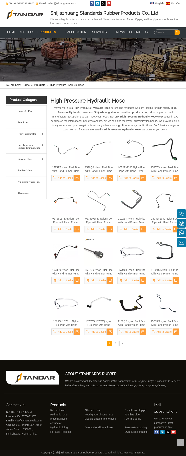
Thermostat (31, 193)
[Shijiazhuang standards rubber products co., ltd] (37, 378)
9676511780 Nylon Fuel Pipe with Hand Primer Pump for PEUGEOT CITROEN (65, 220)
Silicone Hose (31, 159)
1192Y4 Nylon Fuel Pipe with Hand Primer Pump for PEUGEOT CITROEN (132, 220)
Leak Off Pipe (25, 111)
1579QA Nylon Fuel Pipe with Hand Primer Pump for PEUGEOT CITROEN (99, 169)
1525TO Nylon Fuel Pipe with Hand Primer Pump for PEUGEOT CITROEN (165, 169)
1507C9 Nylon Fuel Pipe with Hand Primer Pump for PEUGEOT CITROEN (99, 271)
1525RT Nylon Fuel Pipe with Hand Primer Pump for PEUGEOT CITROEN (66, 169)
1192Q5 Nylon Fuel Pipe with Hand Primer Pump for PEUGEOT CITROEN (132, 323)
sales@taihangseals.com (27, 420)
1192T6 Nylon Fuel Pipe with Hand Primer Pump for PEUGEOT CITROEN (165, 271)
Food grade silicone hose (99, 414)
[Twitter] (167, 432)
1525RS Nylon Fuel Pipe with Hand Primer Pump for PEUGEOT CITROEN (165, 323)
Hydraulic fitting (59, 427)
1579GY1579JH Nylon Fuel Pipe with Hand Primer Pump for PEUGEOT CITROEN (65, 323)
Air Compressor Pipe (29, 182)
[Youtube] (173, 432)
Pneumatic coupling (136, 427)
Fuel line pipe (132, 414)
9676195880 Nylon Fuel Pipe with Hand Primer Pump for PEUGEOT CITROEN (98, 220)
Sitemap (139, 452)
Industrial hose (58, 418)
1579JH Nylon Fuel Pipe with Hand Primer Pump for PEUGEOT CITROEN (132, 271)
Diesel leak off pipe (135, 410)
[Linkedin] (162, 432)
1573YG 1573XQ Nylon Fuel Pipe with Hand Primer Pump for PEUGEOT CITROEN (99, 323)
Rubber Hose (31, 170)
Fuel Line (31, 122)
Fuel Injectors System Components (31, 146)
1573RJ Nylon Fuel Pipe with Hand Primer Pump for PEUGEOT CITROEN (66, 271)
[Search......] (164, 32)
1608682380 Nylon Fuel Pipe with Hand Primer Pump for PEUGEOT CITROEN (164, 220)
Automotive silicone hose (91, 427)
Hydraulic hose (58, 414)
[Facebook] (156, 432)
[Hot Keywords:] (177, 32)
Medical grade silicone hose (100, 418)
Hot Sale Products (60, 431)
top (180, 442)
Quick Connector (31, 134)
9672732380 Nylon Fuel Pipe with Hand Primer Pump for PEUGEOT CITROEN (131, 169)
